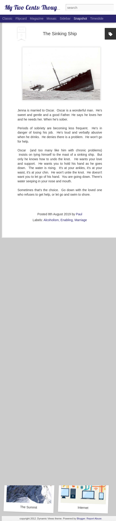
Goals (30, 448)
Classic (7, 18)
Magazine (37, 18)
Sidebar (65, 18)
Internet (83, 508)
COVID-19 (82, 384)
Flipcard (21, 18)
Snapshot (80, 18)
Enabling (66, 192)
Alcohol (83, 448)
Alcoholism (51, 192)
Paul (79, 186)
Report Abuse (94, 518)
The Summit (28, 507)
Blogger (81, 518)
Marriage (80, 192)
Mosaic (51, 18)
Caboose (27, 385)
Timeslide (96, 18)
